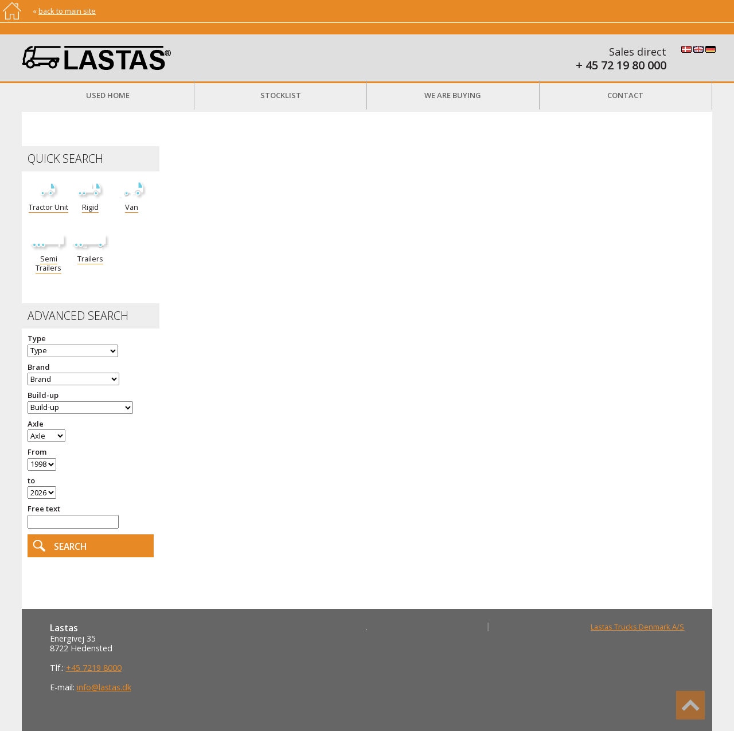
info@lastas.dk (104, 687)
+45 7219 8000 (94, 667)
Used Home (108, 95)
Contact (625, 95)
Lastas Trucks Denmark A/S (637, 626)
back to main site (67, 11)
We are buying (452, 95)
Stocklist (280, 95)
